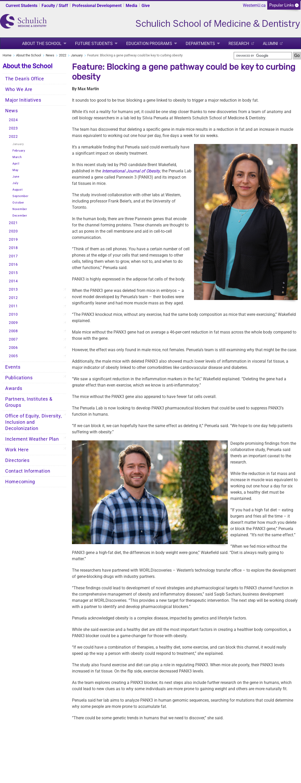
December (19, 215)
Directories (17, 460)
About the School (42, 43)
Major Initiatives (23, 100)
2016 (13, 264)
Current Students (21, 5)
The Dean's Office (24, 78)
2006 (13, 347)
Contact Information (27, 471)
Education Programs (149, 43)
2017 (13, 256)
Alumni (270, 43)
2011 (13, 306)
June (15, 176)
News (50, 55)
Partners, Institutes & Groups (28, 402)
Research (239, 43)
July (15, 183)
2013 (13, 289)
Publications (18, 377)
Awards (13, 388)
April (15, 163)
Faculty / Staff (55, 5)
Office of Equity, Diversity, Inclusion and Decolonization (33, 422)
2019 (13, 239)
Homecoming (20, 481)
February (18, 150)
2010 (13, 314)
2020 (13, 231)
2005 (13, 356)
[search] (263, 55)
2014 (13, 281)
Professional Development (97, 5)
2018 (13, 248)
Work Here (17, 449)
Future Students (94, 43)
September (20, 196)
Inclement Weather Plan (32, 439)
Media (131, 5)
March (17, 157)
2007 (13, 339)
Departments (200, 43)
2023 (13, 128)
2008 (13, 331)
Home (7, 55)
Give (146, 5)
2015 (13, 273)
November (19, 209)
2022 (62, 55)
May (15, 170)
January (77, 55)
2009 (13, 323)
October (18, 202)
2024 (13, 120)
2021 (13, 223)
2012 (13, 298)
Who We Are (18, 89)
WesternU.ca (254, 5)
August (17, 189)
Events (12, 367)
